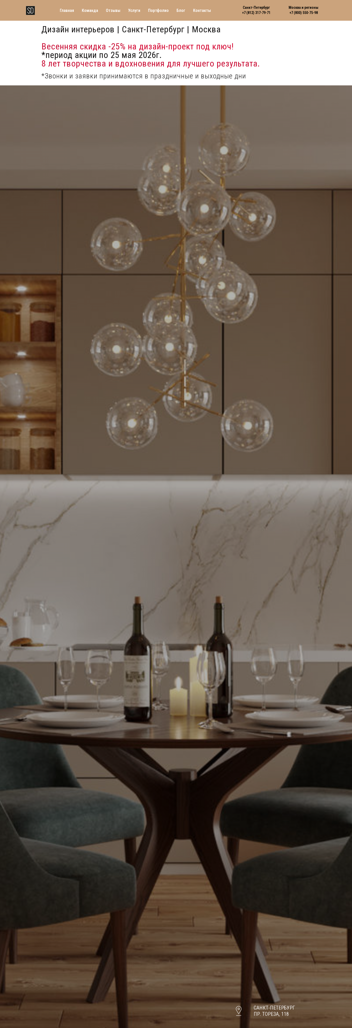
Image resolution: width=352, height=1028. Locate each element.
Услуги (134, 10)
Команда (90, 10)
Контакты (202, 10)
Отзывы (113, 10)
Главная (67, 10)
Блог (181, 10)
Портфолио (158, 10)
